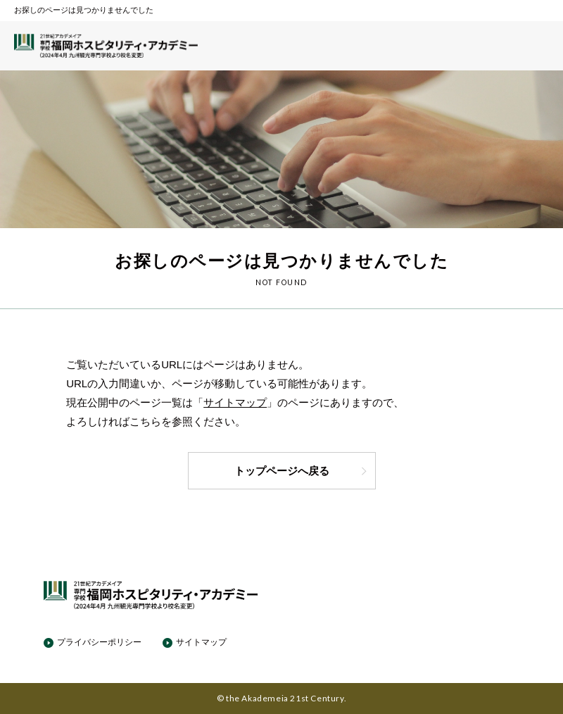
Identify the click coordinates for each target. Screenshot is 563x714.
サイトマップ (235, 402)
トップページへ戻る (301, 471)
